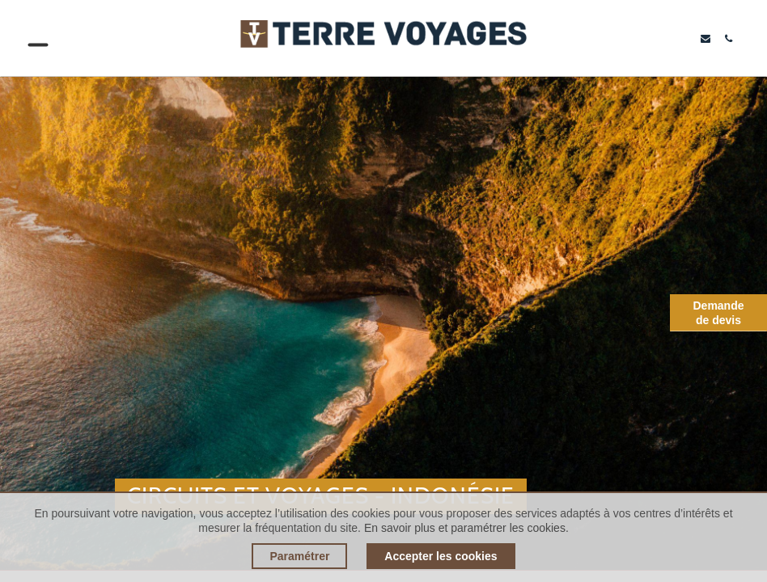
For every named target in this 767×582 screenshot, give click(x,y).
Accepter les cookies (440, 556)
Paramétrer (299, 556)
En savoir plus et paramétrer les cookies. (466, 527)
